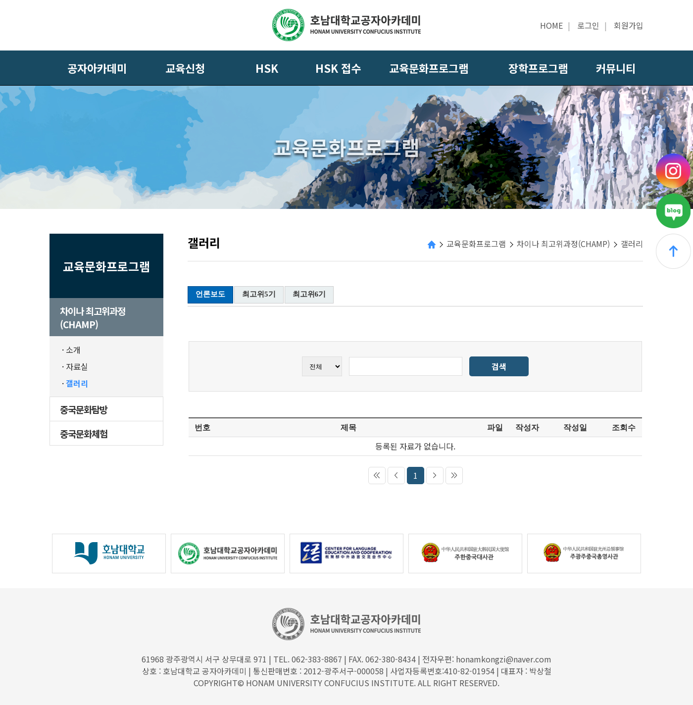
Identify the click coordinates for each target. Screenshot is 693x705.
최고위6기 (309, 294)
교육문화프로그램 (428, 68)
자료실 (77, 366)
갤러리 (77, 383)
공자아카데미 (97, 68)
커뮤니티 (616, 68)
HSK (266, 68)
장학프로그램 (538, 68)
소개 (73, 349)
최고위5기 (259, 294)
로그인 (588, 25)
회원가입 (629, 25)
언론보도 (210, 294)
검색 (499, 366)
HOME (551, 25)
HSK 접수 (338, 68)
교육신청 (185, 68)
